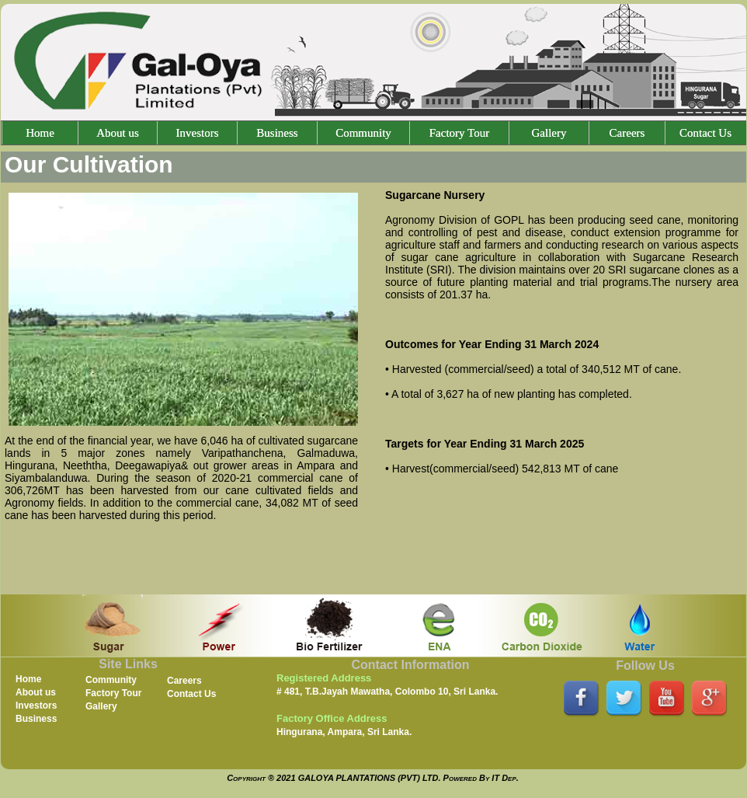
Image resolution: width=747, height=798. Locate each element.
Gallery (549, 133)
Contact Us (705, 133)
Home (40, 133)
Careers (627, 133)
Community (363, 133)
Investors (197, 133)
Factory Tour (459, 133)
